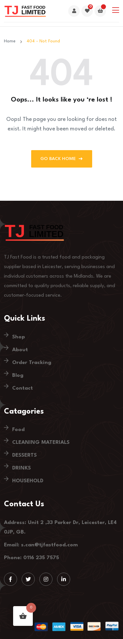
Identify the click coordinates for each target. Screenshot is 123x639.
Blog (17, 375)
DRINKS (21, 468)
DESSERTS (24, 455)
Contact (22, 388)
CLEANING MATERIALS (41, 442)
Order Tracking (31, 362)
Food (18, 429)
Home (11, 41)
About (20, 350)
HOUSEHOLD (27, 481)
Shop (18, 337)
